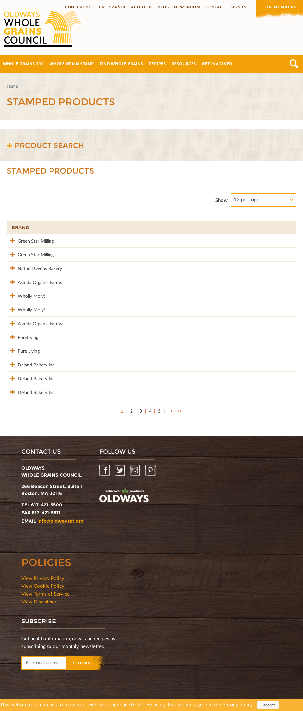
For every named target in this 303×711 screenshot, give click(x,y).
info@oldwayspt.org (60, 517)
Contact (215, 7)
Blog (163, 7)
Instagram (135, 466)
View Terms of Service (45, 590)
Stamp (206, 227)
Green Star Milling (30, 240)
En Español (112, 7)
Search (294, 64)
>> (179, 407)
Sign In (239, 7)
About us (142, 7)
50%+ (280, 227)
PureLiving (22, 334)
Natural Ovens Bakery (34, 267)
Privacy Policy (237, 704)
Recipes (157, 63)
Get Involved (217, 63)
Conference (79, 7)
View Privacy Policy (42, 574)
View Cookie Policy (42, 582)
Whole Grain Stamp (72, 63)
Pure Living (23, 348)
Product (95, 227)
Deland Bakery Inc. (31, 361)
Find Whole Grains (121, 63)
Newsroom (187, 7)
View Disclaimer (38, 598)
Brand (20, 227)
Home (12, 86)
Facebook (105, 466)
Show (221, 200)
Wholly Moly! (25, 294)
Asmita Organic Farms (34, 281)
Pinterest (151, 466)
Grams (249, 227)
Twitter (120, 466)
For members (279, 7)
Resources (184, 63)
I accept (268, 704)
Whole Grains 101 (23, 63)
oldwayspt (124, 492)
